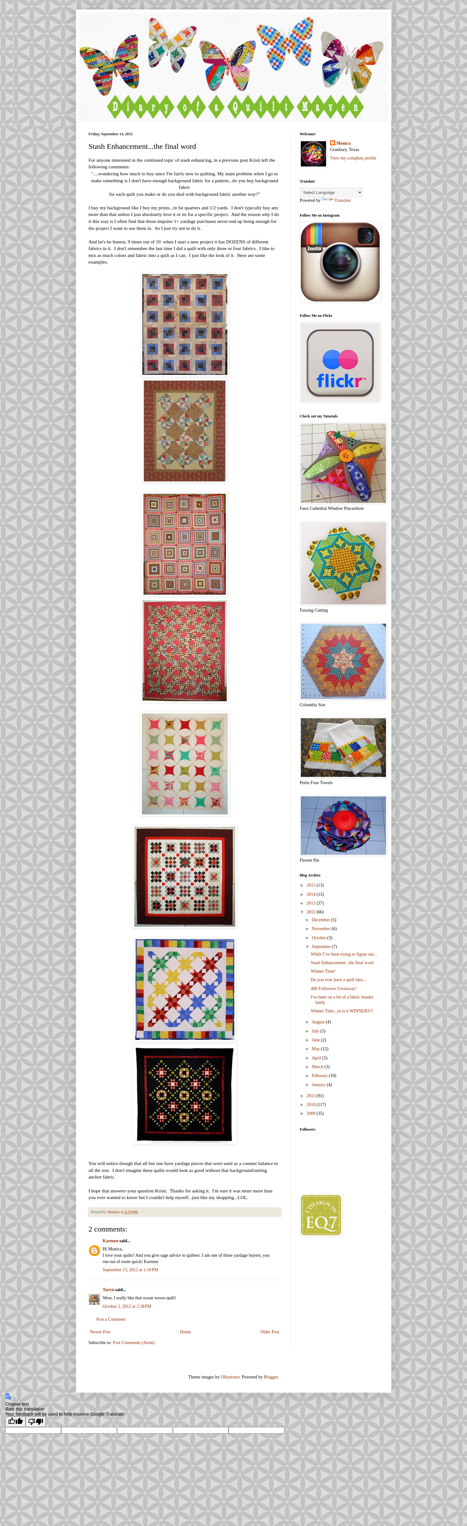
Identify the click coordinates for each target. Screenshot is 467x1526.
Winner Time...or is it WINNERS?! (342, 1011)
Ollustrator (230, 1377)
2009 (311, 1113)
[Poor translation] (36, 1422)
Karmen (111, 1240)
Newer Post (100, 1332)
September (322, 946)
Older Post (269, 1332)
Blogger (271, 1377)
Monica (343, 143)
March (318, 1066)
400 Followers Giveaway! (333, 988)
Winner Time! (323, 971)
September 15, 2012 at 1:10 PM (130, 1269)
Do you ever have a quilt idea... (338, 979)
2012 (311, 912)
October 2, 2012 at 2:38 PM (127, 1306)
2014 (311, 894)
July (316, 1031)
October (319, 937)
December (321, 919)
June (316, 1040)
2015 (311, 885)
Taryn (108, 1289)
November (322, 928)
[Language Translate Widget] (331, 192)
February (320, 1075)
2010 (311, 1104)
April (317, 1058)
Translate (336, 200)
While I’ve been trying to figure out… (344, 954)
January (319, 1084)
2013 (311, 903)
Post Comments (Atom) (134, 1342)
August (319, 1022)
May (316, 1048)
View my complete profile (353, 158)
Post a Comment (111, 1319)
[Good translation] (15, 1422)
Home (185, 1332)
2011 (311, 1095)
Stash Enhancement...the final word (342, 962)
